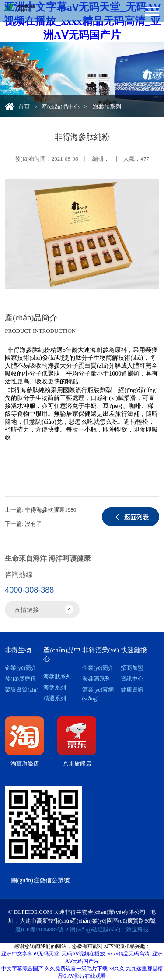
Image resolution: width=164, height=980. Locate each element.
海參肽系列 (57, 676)
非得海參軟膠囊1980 (50, 509)
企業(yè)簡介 (21, 667)
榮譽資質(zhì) (21, 689)
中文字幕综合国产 (22, 969)
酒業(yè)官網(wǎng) (98, 694)
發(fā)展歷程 (20, 678)
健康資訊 (132, 689)
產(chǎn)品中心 (60, 106)
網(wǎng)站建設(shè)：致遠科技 (109, 929)
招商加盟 (132, 667)
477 (144, 158)
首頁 (24, 106)
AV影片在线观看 (86, 976)
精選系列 (54, 698)
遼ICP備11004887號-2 (42, 929)
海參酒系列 (96, 678)
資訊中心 (132, 678)
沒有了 (33, 523)
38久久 (117, 969)
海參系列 (54, 687)
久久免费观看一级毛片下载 (76, 969)
